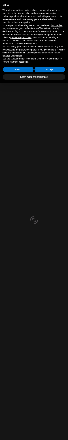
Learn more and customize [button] (34, 77)
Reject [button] (18, 69)
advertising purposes (21, 37)
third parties (56, 25)
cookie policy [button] (23, 22)
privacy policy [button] (23, 13)
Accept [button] (49, 69)
